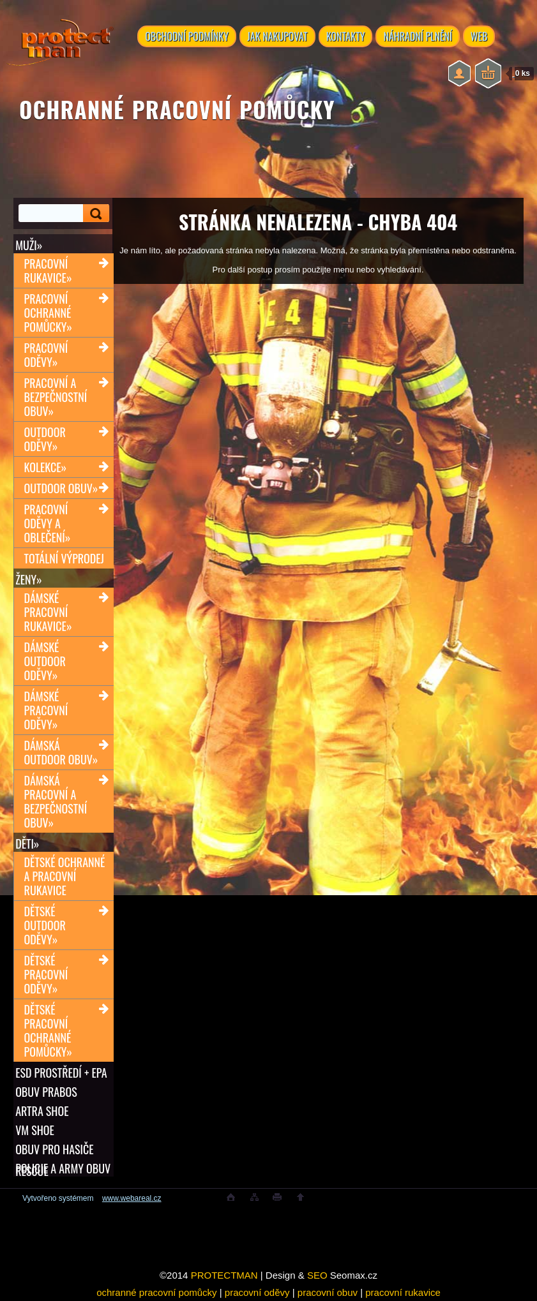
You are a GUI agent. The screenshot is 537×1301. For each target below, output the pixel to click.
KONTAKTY (345, 36)
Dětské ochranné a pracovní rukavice (64, 876)
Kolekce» (45, 467)
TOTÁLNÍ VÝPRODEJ (64, 558)
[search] (96, 213)
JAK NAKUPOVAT (277, 36)
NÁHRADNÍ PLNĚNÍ (417, 36)
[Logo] (60, 51)
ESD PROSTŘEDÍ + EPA (61, 1072)
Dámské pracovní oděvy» (46, 710)
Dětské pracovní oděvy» (46, 974)
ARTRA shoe (41, 1111)
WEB (479, 36)
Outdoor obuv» (61, 488)
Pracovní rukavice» (48, 270)
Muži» (28, 245)
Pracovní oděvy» (46, 354)
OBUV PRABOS (46, 1091)
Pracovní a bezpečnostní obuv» (55, 397)
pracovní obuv (328, 1292)
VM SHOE (34, 1130)
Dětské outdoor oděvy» (45, 925)
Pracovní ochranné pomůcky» (48, 312)
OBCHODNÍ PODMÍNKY (187, 36)
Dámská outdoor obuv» (61, 752)
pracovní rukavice (403, 1292)
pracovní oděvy (257, 1292)
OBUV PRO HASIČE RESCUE (54, 1149)
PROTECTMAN (224, 1275)
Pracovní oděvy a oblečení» (47, 523)
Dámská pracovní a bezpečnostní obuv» (55, 801)
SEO (317, 1275)
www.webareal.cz (132, 1198)
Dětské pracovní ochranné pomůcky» (48, 1030)
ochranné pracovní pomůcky (156, 1292)
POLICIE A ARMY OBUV (62, 1168)
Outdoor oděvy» (45, 439)
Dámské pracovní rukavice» (48, 612)
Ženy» (28, 579)
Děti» (27, 843)
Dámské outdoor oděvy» (45, 661)
